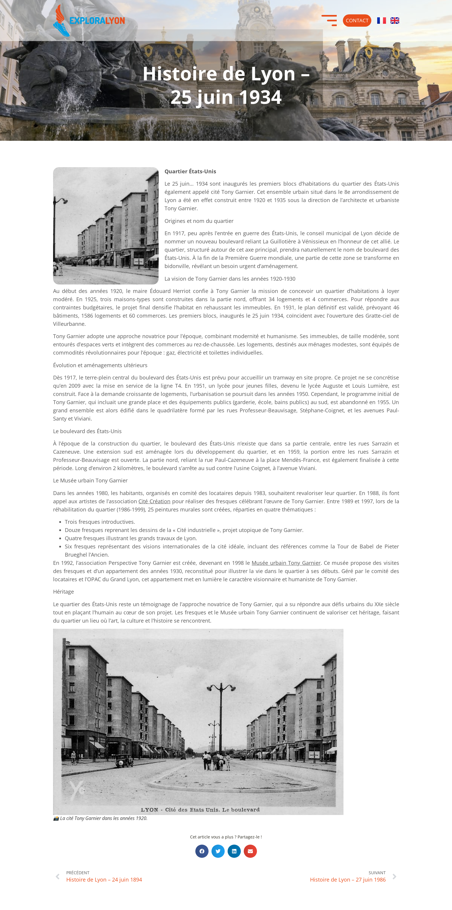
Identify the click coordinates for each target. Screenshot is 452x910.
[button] (202, 851)
